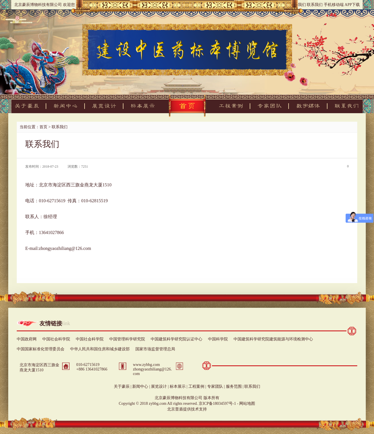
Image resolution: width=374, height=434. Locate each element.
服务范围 (234, 386)
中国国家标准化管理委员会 (40, 349)
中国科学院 (218, 339)
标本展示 (178, 386)
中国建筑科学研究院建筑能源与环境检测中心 (273, 339)
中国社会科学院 (56, 339)
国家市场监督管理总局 (155, 349)
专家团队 (215, 386)
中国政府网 (27, 339)
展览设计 (159, 386)
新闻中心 (140, 386)
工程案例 (196, 386)
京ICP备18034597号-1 (217, 403)
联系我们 (315, 5)
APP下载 (352, 5)
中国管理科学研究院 (127, 339)
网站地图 (247, 403)
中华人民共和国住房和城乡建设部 (100, 349)
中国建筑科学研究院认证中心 (176, 339)
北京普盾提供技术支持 (187, 409)
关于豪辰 (122, 386)
